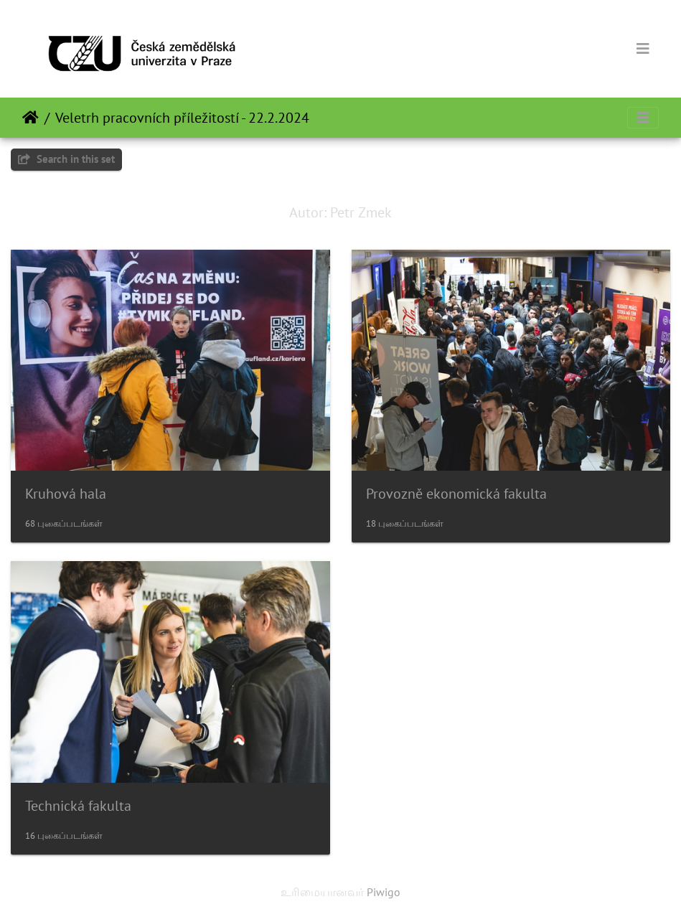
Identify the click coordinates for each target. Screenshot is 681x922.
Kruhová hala (65, 493)
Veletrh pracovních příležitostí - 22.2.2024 (182, 117)
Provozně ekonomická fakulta (456, 493)
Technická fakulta (78, 805)
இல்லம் (30, 117)
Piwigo (383, 892)
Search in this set (66, 159)
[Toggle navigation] (643, 49)
